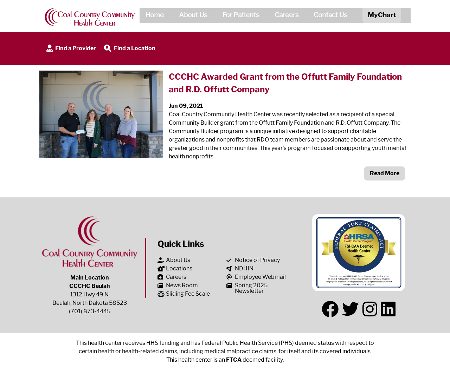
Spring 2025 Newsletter (247, 288)
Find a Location (129, 49)
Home (151, 16)
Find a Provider (70, 49)
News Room (178, 285)
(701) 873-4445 (89, 311)
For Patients (238, 16)
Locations (175, 268)
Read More (384, 173)
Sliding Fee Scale (184, 293)
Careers (284, 16)
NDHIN (239, 268)
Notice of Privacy (253, 260)
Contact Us (328, 16)
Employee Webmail (256, 277)
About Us (190, 16)
